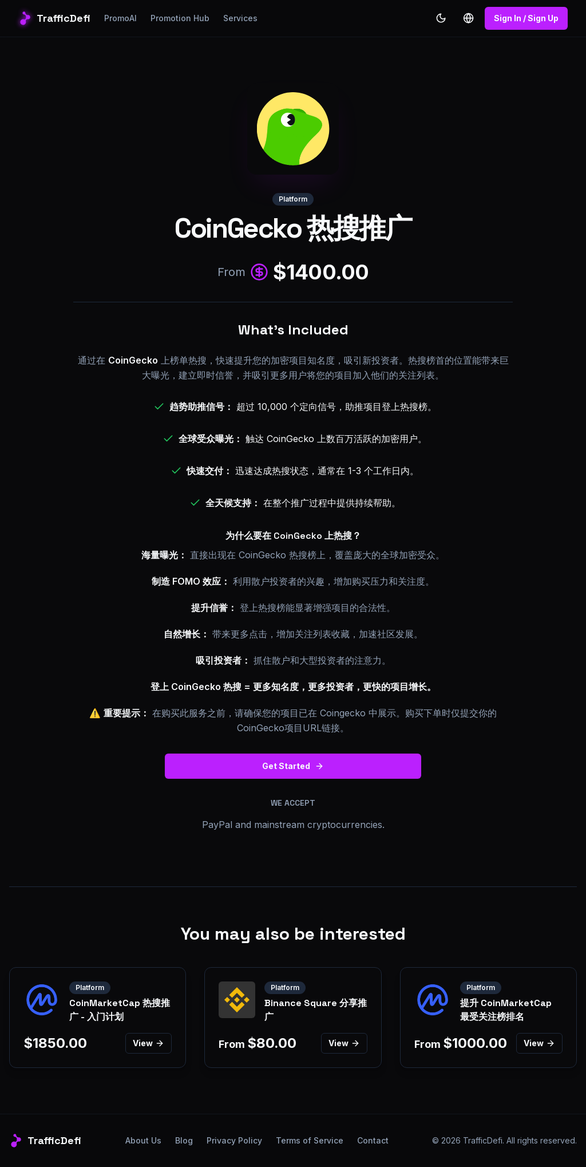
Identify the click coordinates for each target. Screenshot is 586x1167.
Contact (373, 1140)
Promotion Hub (180, 18)
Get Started (293, 766)
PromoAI (120, 18)
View (148, 1043)
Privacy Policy (234, 1140)
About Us (143, 1140)
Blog (184, 1140)
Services (240, 18)
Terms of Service (309, 1140)
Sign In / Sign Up (526, 18)
